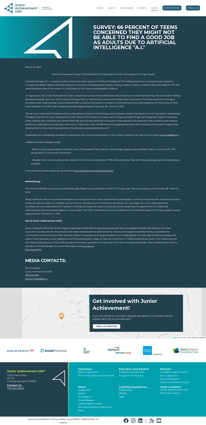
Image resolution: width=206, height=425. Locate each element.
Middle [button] (123, 393)
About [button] (82, 387)
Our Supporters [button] (169, 375)
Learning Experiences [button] (133, 387)
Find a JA (192, 8)
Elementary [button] (125, 390)
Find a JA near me (106, 326)
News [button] (81, 410)
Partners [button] (165, 369)
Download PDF (33, 249)
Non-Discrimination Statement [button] (95, 407)
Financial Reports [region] (169, 379)
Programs (126, 8)
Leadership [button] (84, 390)
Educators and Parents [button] (134, 369)
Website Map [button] (87, 419)
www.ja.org (88, 246)
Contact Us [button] (14, 385)
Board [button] (81, 393)
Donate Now (172, 8)
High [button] (121, 396)
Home (100, 8)
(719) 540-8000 (15, 388)
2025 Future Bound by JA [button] (174, 382)
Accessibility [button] (73, 419)
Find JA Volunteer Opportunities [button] (96, 375)
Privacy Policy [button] (58, 419)
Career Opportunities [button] (90, 403)
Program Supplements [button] (132, 372)
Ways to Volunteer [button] (88, 372)
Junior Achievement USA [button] (174, 389)
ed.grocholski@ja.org (36, 278)
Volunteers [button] (85, 369)
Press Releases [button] (86, 400)
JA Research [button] (85, 396)
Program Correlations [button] (131, 375)
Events (142, 8)
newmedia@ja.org (169, 135)
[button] (127, 421)
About (112, 8)
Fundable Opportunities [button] (173, 372)
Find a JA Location (170, 393)
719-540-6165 (32, 275)
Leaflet (174, 337)
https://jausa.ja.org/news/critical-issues (93, 170)
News (154, 8)
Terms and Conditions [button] (38, 419)
